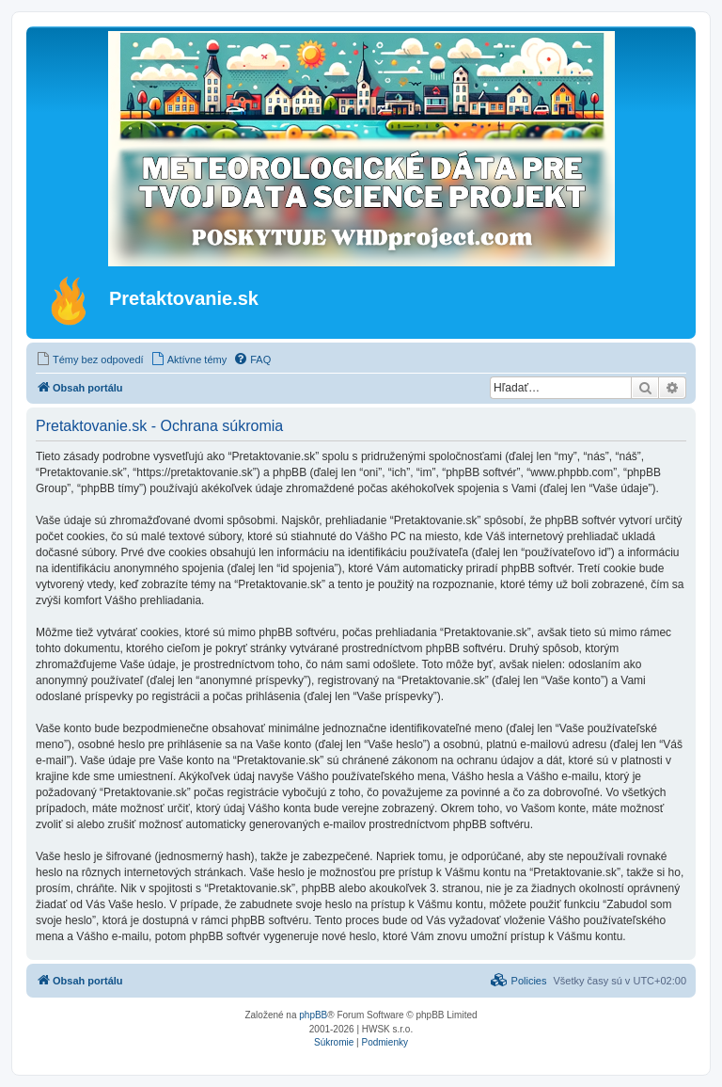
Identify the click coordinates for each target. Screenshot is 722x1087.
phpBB (313, 1015)
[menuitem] (90, 359)
